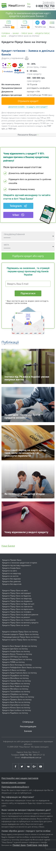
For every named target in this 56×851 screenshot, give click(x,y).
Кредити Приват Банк (11, 560)
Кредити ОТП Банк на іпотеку (15, 656)
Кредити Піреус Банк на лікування (17, 601)
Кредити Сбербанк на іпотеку (15, 694)
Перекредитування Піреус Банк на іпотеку (20, 637)
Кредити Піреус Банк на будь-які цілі (18, 604)
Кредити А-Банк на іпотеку (14, 670)
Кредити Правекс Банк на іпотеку (17, 699)
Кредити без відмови (11, 578)
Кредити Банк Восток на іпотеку (16, 702)
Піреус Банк (27, 33)
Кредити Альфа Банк (11, 568)
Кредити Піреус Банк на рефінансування (20, 614)
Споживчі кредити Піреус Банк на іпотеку (20, 634)
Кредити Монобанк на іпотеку (15, 678)
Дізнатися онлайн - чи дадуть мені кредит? (28, 106)
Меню (52, 27)
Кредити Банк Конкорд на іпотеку (17, 664)
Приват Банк (19, 845)
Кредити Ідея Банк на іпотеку (15, 648)
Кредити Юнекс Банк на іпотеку (16, 707)
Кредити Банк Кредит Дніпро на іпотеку (19, 646)
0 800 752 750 (45, 5)
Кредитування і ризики (13, 782)
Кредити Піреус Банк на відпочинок (18, 609)
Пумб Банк (32, 845)
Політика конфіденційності (15, 786)
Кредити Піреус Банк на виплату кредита (20, 622)
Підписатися (28, 293)
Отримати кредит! (28, 101)
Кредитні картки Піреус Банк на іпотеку (19, 639)
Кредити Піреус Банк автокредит (16, 593)
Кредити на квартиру (11, 573)
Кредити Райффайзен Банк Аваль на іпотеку (21, 667)
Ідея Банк (43, 845)
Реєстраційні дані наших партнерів (19, 778)
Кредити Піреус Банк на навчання (17, 606)
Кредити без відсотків (11, 584)
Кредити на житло (10, 576)
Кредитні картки (25, 26)
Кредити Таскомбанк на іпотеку (16, 691)
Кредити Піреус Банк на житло (15, 625)
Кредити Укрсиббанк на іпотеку (16, 683)
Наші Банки (8, 545)
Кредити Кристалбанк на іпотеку (16, 710)
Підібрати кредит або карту (28, 256)
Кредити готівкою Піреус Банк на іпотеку (20, 631)
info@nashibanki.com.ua (31, 757)
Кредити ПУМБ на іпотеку (13, 662)
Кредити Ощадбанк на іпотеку (15, 675)
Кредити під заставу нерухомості (16, 565)
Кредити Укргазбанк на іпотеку (15, 705)
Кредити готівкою (8, 26)
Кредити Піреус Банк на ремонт (16, 617)
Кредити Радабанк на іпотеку (15, 713)
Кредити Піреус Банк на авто (15, 590)
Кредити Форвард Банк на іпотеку (17, 659)
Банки (16, 33)
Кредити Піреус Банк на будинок (16, 596)
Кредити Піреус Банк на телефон (16, 612)
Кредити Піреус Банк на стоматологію (19, 620)
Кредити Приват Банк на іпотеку (16, 681)
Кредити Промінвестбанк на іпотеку (18, 697)
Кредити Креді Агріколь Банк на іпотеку (19, 672)
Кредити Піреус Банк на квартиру (17, 598)
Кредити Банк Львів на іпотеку (15, 686)
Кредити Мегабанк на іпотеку (15, 689)
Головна (5, 33)
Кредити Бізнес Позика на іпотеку (17, 654)
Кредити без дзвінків (11, 581)
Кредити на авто (9, 570)
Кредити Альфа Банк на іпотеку (16, 651)
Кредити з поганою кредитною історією (19, 562)
